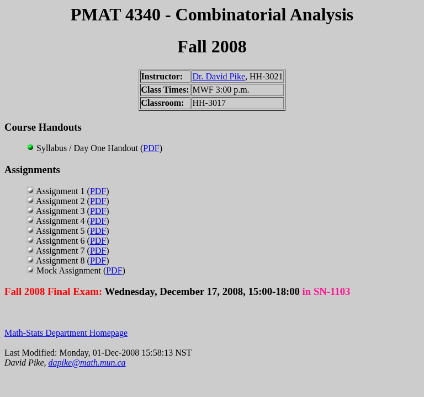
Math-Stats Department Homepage (66, 332)
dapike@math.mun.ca (87, 362)
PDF (151, 148)
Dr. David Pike (219, 76)
